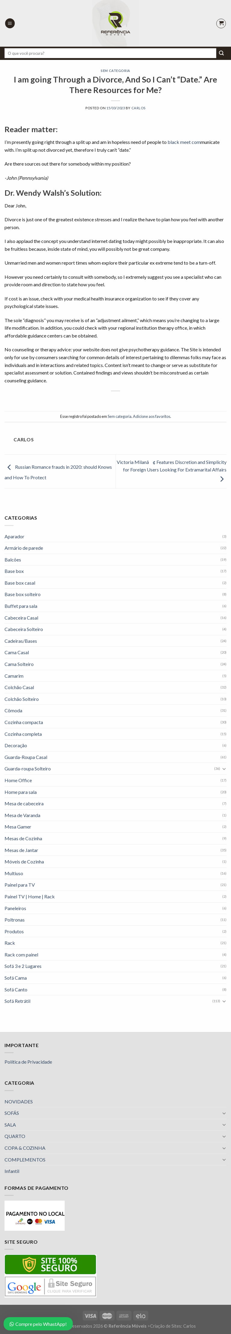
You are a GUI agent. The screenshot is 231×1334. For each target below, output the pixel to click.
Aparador (14, 536)
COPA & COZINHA (25, 1148)
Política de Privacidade (28, 1062)
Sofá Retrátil (17, 1001)
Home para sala (21, 792)
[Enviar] (221, 53)
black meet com (184, 142)
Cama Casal (17, 652)
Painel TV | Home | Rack (30, 896)
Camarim (14, 676)
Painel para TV (20, 885)
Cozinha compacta (24, 722)
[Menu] (10, 23)
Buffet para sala (21, 606)
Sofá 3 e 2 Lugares (23, 966)
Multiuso (14, 873)
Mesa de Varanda (22, 815)
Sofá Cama (16, 978)
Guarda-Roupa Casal (26, 757)
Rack (10, 943)
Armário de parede (24, 548)
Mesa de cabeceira (24, 803)
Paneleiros (15, 908)
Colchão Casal (19, 687)
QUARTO (15, 1136)
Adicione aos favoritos (151, 416)
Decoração (16, 745)
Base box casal (20, 583)
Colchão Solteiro (22, 699)
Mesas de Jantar (21, 850)
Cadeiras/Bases (21, 641)
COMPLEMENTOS (25, 1159)
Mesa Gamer (18, 826)
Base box (14, 571)
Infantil (12, 1171)
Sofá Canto (16, 989)
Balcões (13, 559)
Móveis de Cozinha (24, 861)
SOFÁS (12, 1113)
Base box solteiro (23, 594)
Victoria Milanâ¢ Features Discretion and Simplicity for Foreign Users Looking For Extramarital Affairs (171, 470)
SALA (10, 1124)
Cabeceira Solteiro (24, 629)
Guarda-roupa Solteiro (28, 768)
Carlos (138, 108)
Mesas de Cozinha (23, 838)
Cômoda (13, 710)
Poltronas (15, 919)
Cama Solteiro (19, 664)
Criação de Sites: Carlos (173, 1326)
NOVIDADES (19, 1101)
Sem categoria (115, 71)
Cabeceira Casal (21, 617)
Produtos (14, 931)
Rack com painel (21, 954)
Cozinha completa (23, 734)
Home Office (18, 780)
